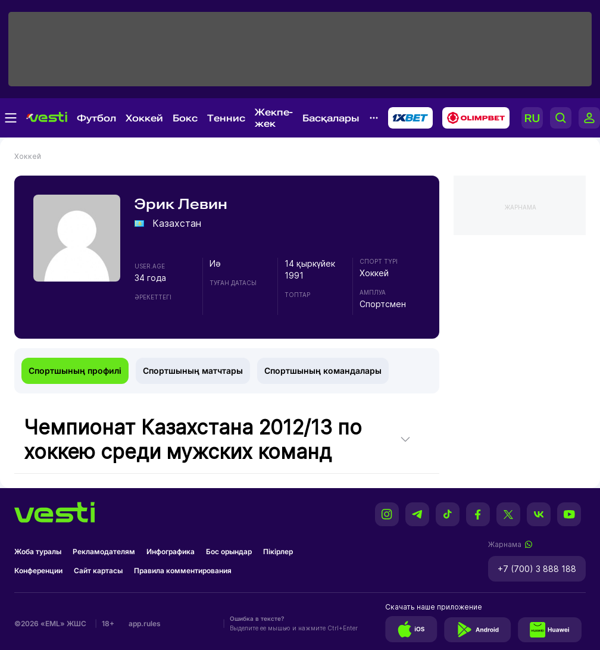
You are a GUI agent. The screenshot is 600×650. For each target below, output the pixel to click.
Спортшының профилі (75, 370)
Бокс (185, 118)
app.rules (145, 623)
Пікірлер (278, 551)
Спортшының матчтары (193, 370)
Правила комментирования (183, 570)
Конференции (38, 570)
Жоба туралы (37, 551)
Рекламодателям (104, 551)
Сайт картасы (98, 570)
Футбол (96, 118)
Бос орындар (229, 551)
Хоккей (144, 118)
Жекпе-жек (274, 118)
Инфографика (170, 551)
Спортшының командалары (323, 370)
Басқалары (331, 118)
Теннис (226, 118)
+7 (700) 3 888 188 (537, 569)
